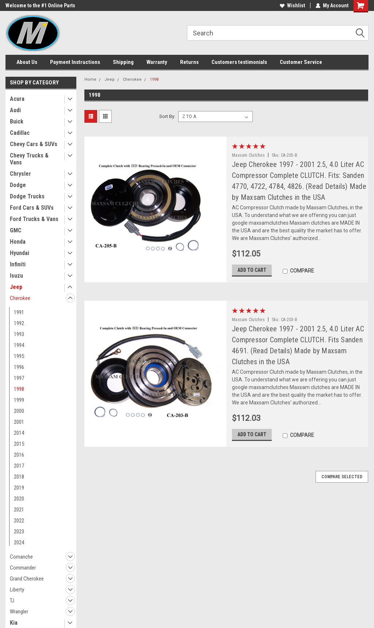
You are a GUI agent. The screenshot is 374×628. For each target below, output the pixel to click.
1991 (19, 312)
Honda (18, 241)
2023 (19, 531)
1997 (19, 378)
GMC (16, 230)
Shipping (123, 62)
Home (90, 79)
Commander (23, 567)
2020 (19, 498)
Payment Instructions (75, 62)
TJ (12, 600)
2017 (19, 466)
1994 (19, 345)
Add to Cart (251, 270)
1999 (19, 400)
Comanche (21, 556)
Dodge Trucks (27, 196)
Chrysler (20, 173)
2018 (19, 476)
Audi (15, 110)
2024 (19, 542)
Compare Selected (341, 476)
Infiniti (18, 264)
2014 (19, 433)
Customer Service (301, 62)
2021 (19, 509)
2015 (19, 444)
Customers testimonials (239, 62)
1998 (19, 389)
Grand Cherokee (27, 578)
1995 (19, 356)
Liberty (17, 589)
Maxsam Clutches (248, 155)
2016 (19, 455)
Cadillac (20, 132)
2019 (19, 487)
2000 (19, 411)
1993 (19, 334)
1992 (19, 323)
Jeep (16, 286)
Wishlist (292, 5)
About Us (26, 62)
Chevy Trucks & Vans (29, 159)
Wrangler (19, 611)
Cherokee (20, 298)
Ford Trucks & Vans (34, 219)
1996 (19, 367)
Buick (16, 121)
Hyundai (19, 253)
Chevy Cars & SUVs (33, 144)
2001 (19, 422)
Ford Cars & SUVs (32, 207)
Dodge (18, 185)
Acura (17, 98)
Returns (189, 62)
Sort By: (167, 116)
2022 (19, 520)
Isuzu (16, 275)
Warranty (156, 62)
